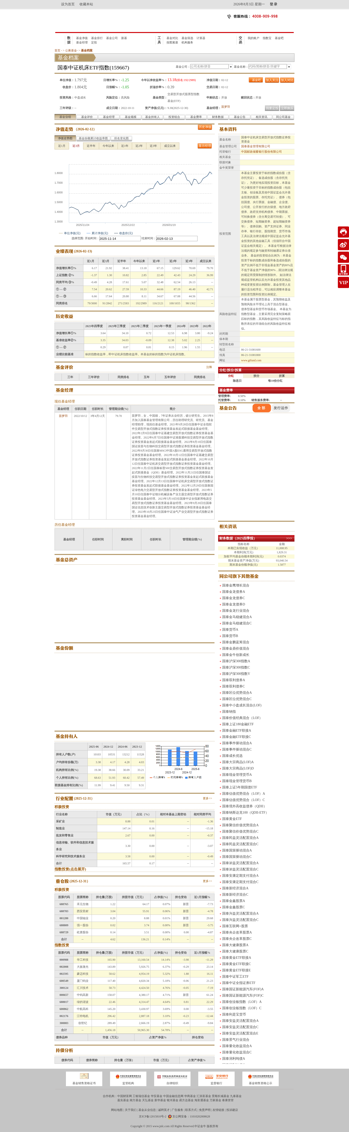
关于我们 (130, 1110)
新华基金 (160, 1100)
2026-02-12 (85, 129)
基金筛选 (187, 38)
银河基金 (172, 1100)
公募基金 (71, 50)
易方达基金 (186, 1100)
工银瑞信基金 (141, 1096)
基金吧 (279, 38)
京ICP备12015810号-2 (152, 1116)
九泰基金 (236, 1096)
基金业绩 (65, 117)
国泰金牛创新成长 (235, 655)
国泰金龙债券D (233, 604)
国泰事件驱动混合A (237, 743)
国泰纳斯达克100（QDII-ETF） (245, 812)
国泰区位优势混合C (237, 699)
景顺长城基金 (220, 1096)
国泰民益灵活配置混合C (240, 844)
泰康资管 (228, 1100)
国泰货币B (230, 636)
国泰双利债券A (233, 680)
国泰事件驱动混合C (237, 749)
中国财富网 (124, 1096)
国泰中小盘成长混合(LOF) (242, 705)
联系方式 (191, 1110)
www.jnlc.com (161, 1126)
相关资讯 (261, 117)
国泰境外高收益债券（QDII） (244, 806)
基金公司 (112, 38)
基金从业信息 (147, 1110)
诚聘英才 (164, 1110)
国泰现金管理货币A (237, 775)
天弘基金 (148, 1100)
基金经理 (82, 42)
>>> (289, 538)
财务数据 (218, 117)
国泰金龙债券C (233, 598)
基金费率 (196, 117)
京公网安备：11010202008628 (191, 1116)
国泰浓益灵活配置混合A (240, 863)
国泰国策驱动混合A (237, 850)
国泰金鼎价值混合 (235, 648)
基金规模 (130, 117)
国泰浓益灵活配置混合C (240, 869)
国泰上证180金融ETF (238, 724)
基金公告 (240, 117)
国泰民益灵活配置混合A (240, 838)
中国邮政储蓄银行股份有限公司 (261, 151)
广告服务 (177, 1110)
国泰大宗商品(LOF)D (238, 768)
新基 (124, 38)
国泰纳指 (229, 711)
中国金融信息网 (173, 1096)
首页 (57, 50)
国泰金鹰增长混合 (235, 585)
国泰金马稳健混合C (237, 623)
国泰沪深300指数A (236, 661)
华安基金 (156, 1096)
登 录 (274, 4)
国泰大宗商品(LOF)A (238, 762)
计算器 (201, 38)
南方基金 (135, 1100)
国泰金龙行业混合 (235, 610)
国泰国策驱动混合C (237, 857)
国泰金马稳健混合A (237, 617)
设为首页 (68, 4)
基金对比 (172, 38)
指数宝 (267, 38)
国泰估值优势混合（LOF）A (243, 793)
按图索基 (172, 42)
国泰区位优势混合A (237, 692)
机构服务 (187, 42)
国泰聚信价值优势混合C (240, 831)
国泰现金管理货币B (237, 781)
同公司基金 (283, 117)
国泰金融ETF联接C (236, 737)
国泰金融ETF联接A (236, 730)
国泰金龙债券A (233, 592)
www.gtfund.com (251, 360)
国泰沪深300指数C (236, 667)
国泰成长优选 (232, 756)
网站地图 (117, 1110)
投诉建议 (232, 1110)
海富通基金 (201, 1100)
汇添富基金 (204, 1096)
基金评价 (87, 117)
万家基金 (215, 1100)
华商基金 (190, 1096)
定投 (94, 42)
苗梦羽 (225, 106)
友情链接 (218, 1110)
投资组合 (174, 117)
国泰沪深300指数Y (236, 674)
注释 (209, 367)
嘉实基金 (123, 1100)
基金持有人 (152, 117)
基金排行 (97, 38)
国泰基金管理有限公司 (255, 146)
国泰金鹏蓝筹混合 (235, 642)
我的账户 (253, 38)
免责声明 (205, 1110)
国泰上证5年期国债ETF (239, 787)
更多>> (207, 798)
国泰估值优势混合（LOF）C (243, 800)
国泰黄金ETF (232, 819)
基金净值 (82, 38)
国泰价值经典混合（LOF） (242, 718)
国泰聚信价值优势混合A (240, 825)
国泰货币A (230, 629)
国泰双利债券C (233, 686)
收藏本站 (86, 4)
